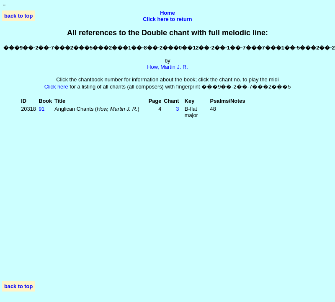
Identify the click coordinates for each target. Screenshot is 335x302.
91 (41, 109)
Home (167, 13)
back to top (18, 16)
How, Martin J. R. (167, 67)
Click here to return (167, 19)
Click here (56, 86)
